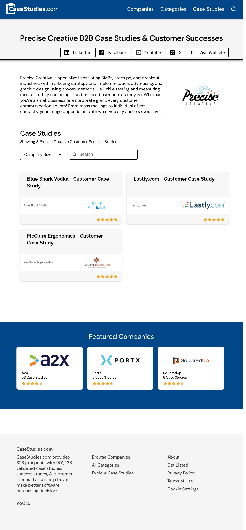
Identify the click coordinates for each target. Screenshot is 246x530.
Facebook (113, 52)
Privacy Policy (181, 473)
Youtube (148, 52)
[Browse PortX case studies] (120, 368)
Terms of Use (180, 481)
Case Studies (209, 9)
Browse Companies (111, 457)
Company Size (42, 154)
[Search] (106, 154)
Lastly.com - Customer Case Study (174, 178)
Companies (140, 9)
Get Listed (177, 465)
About (173, 457)
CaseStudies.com (34, 449)
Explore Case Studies (113, 473)
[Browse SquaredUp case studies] (191, 368)
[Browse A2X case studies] (49, 368)
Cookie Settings (183, 489)
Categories (173, 9)
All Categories (105, 465)
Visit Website (207, 52)
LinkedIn (77, 52)
